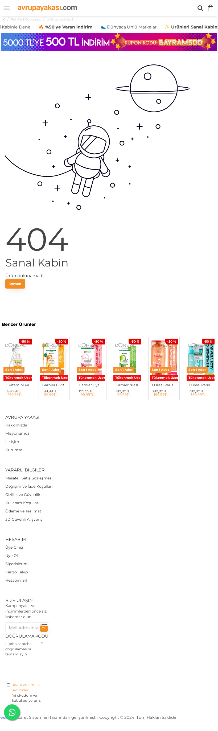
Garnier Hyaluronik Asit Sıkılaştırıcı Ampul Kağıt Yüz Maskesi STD (92, 385)
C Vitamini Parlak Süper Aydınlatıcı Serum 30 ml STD (19, 385)
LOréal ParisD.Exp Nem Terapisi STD (202, 385)
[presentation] (45, 668)
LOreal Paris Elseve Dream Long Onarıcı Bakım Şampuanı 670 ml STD (165, 385)
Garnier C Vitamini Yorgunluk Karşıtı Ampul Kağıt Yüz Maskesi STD (55, 385)
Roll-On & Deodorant (26, 19)
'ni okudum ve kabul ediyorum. (27, 693)
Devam (15, 284)
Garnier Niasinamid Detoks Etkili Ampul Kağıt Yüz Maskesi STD (129, 385)
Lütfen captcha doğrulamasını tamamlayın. (18, 649)
